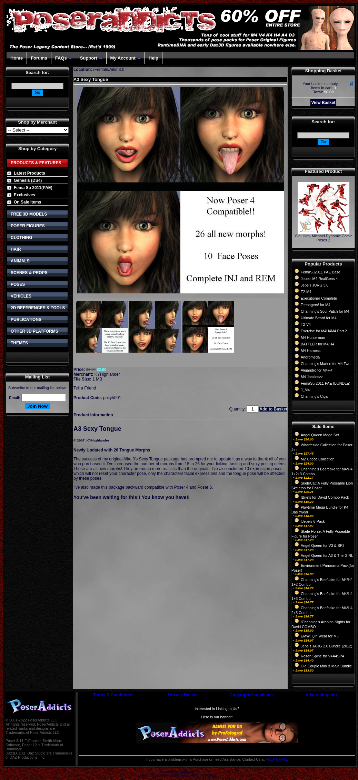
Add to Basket (273, 409)
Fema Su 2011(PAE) (33, 187)
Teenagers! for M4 (315, 305)
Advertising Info (321, 695)
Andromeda (310, 357)
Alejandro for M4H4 (316, 370)
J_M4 (305, 390)
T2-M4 (306, 292)
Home (16, 58)
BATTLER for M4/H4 (317, 344)
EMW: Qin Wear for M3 (320, 636)
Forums (39, 58)
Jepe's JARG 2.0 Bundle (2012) (326, 646)
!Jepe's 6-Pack (313, 521)
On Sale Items (27, 202)
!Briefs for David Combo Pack (325, 497)
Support (91, 58)
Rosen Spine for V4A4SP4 (322, 656)
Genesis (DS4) (28, 180)
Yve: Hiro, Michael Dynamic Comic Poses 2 (323, 238)
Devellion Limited (167, 775)
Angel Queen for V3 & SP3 (323, 545)
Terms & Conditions (112, 695)
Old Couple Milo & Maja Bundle (326, 666)
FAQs (63, 58)
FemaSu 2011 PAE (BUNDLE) (325, 383)
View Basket (323, 102)
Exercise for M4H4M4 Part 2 (324, 331)
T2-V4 (306, 324)
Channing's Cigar (315, 396)
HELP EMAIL (276, 759)
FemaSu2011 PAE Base (320, 272)
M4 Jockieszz (312, 377)
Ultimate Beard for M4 (319, 318)
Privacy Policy (182, 695)
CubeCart (186, 771)
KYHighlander (107, 374)
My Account (125, 58)
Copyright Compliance (252, 695)
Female (101, 69)
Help (153, 58)
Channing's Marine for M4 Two (325, 364)
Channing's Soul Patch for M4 (325, 311)
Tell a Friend (84, 388)
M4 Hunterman (313, 337)
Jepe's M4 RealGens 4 (319, 279)
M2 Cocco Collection (318, 459)
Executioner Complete (319, 298)
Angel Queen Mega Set (320, 435)
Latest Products (29, 173)
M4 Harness (310, 351)
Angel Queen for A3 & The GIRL (327, 555)
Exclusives (24, 195)
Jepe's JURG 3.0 (314, 285)
